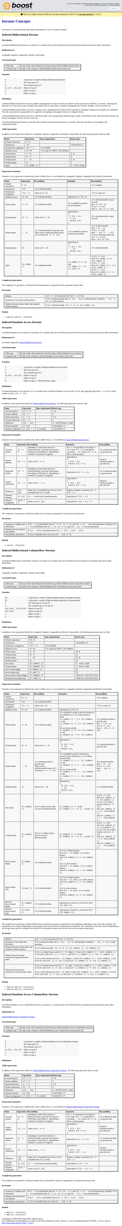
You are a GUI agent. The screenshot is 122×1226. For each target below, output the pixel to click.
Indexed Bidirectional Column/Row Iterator (18, 1017)
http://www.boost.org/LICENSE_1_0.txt (17, 1223)
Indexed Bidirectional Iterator (30, 342)
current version (86, 14)
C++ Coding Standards (113, 5)
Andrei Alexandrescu (100, 5)
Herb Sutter (88, 5)
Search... (114, 8)
